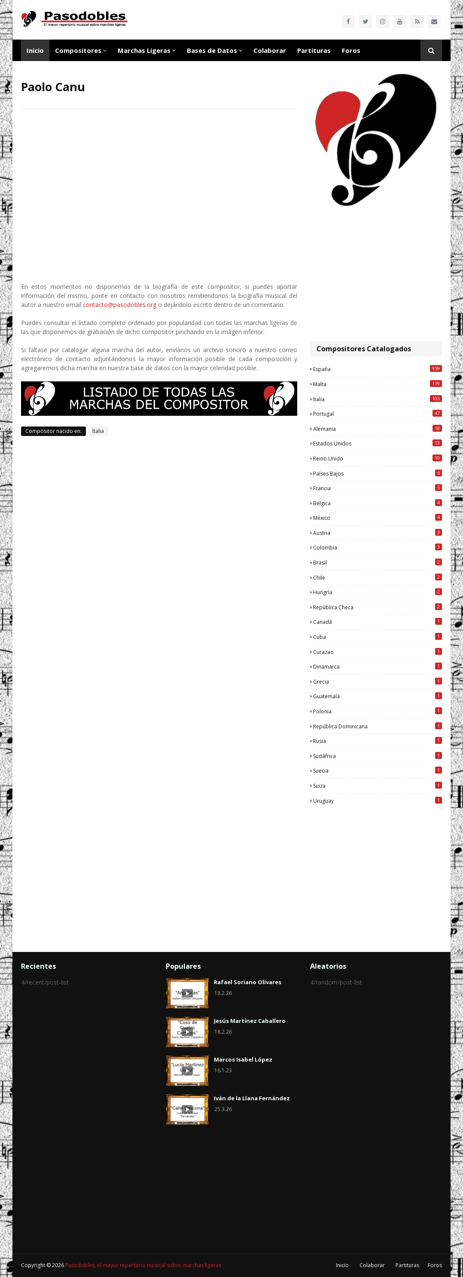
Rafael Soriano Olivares (247, 982)
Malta (377, 384)
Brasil (377, 562)
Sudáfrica (377, 756)
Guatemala (377, 696)
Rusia (377, 741)
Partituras (407, 1265)
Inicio (342, 1265)
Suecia (377, 770)
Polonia (377, 711)
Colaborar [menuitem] (269, 50)
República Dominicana (377, 726)
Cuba (377, 637)
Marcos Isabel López (243, 1059)
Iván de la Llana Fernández (252, 1098)
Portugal (377, 413)
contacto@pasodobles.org (119, 305)
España (377, 369)
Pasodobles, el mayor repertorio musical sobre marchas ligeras (143, 1265)
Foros (435, 1265)
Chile (377, 577)
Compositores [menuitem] (78, 50)
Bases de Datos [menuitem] (212, 50)
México (377, 518)
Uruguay (377, 800)
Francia (377, 488)
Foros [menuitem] (351, 50)
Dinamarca (377, 666)
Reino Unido (377, 458)
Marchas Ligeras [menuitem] (144, 50)
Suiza (377, 785)
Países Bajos (377, 473)
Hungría (377, 592)
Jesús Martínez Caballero (250, 1021)
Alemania (377, 429)
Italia (98, 431)
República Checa (377, 607)
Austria (377, 533)
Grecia (377, 681)
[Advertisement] (376, 274)
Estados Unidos (377, 443)
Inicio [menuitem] (35, 50)
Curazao (377, 652)
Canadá (377, 622)
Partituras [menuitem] (314, 50)
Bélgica (377, 503)
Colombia (377, 547)
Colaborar (372, 1265)
